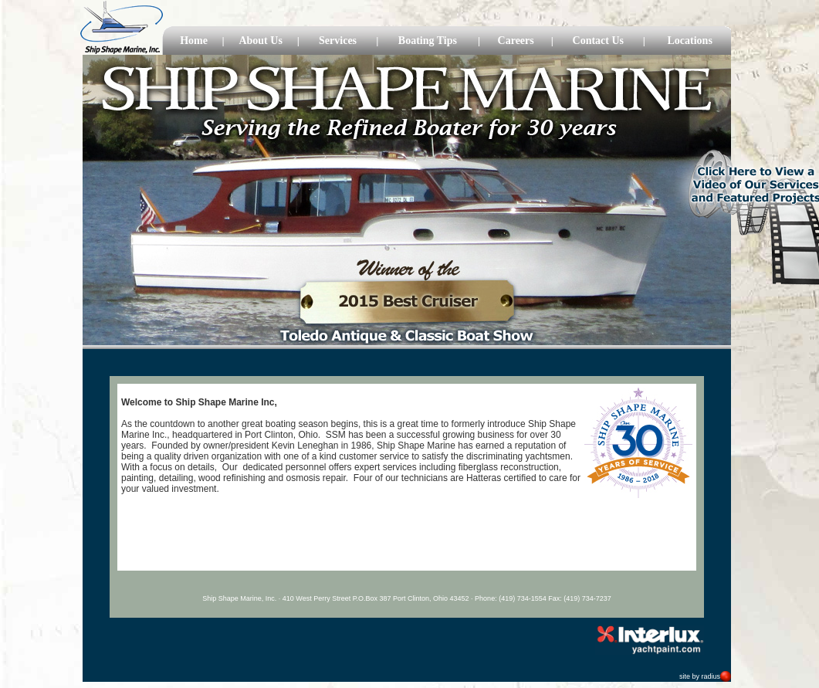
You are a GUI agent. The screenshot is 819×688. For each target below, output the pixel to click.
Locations (690, 40)
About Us (260, 40)
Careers (516, 40)
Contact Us (598, 40)
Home (194, 40)
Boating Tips (427, 40)
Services (338, 40)
